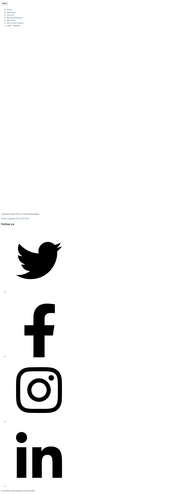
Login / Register (13, 25)
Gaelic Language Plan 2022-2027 (15, 218)
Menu (4, 3)
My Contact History (15, 23)
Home (9, 9)
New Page (11, 12)
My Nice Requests (14, 17)
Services (10, 15)
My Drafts (11, 20)
